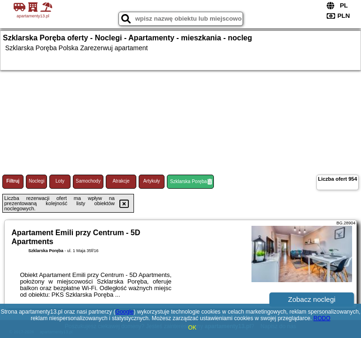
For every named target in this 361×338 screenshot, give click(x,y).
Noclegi (36, 181)
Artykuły (151, 181)
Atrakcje (120, 181)
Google (125, 311)
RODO (322, 318)
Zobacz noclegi (312, 299)
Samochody (88, 181)
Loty (59, 181)
